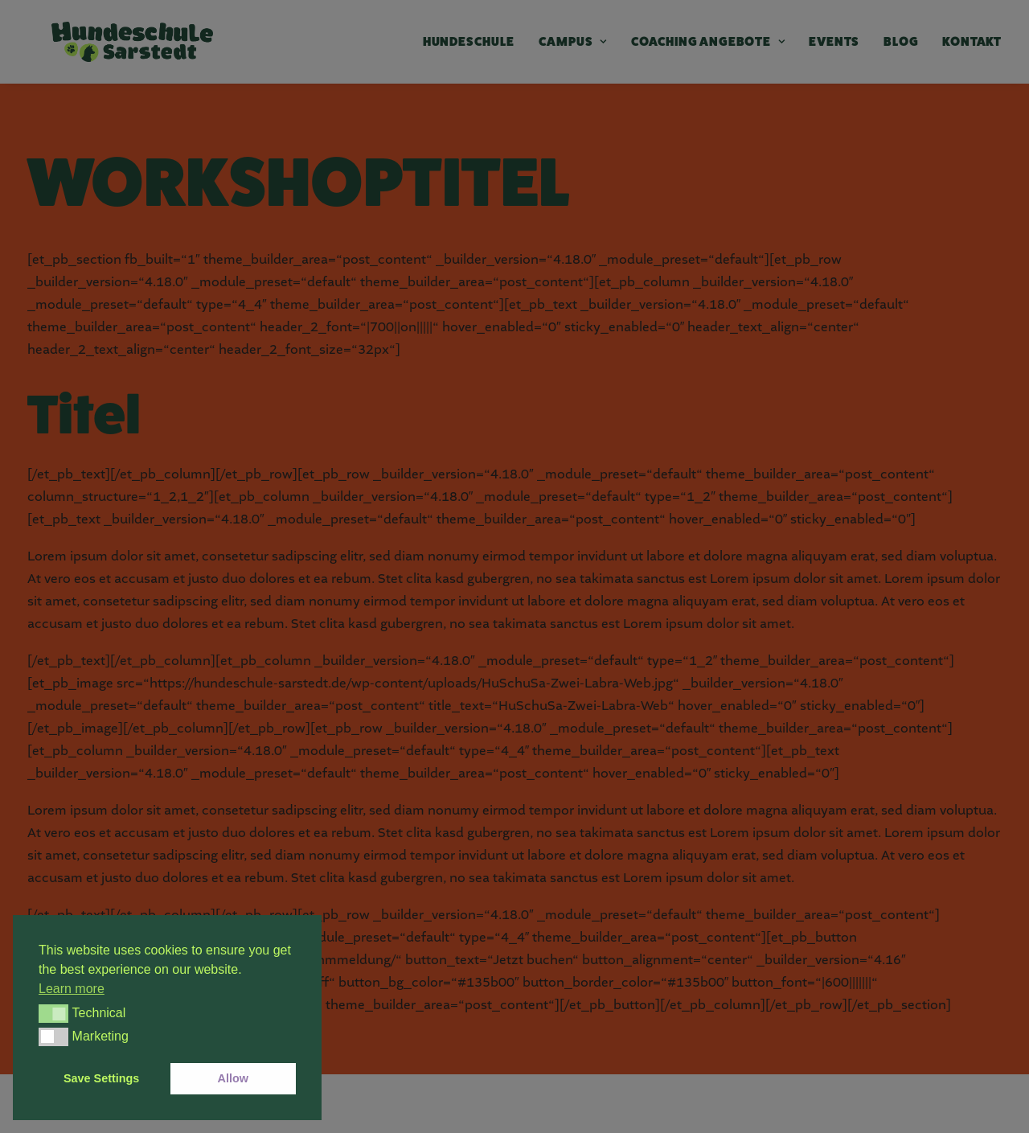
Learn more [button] (72, 988)
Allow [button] (233, 1078)
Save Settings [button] (101, 1078)
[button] (53, 1013)
